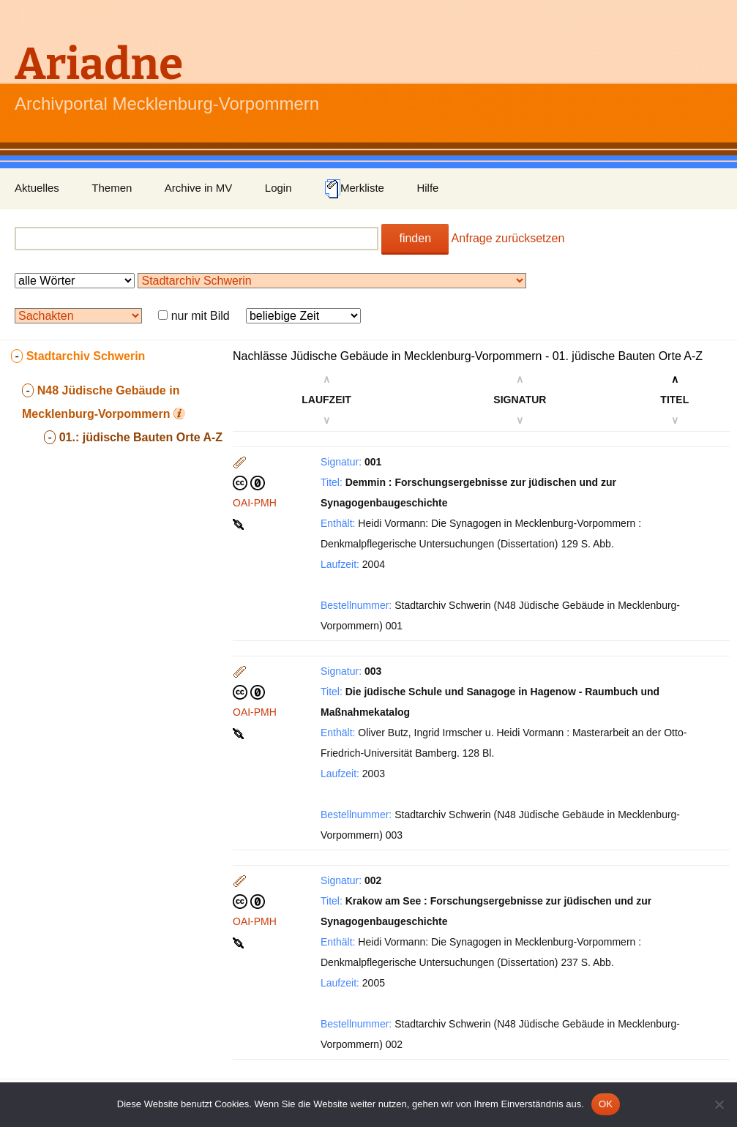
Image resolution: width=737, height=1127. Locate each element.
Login (278, 187)
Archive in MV (199, 187)
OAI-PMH (255, 503)
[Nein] (718, 1104)
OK (606, 1103)
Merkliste (354, 188)
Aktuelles (37, 187)
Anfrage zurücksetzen (508, 238)
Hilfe (427, 187)
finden (415, 238)
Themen (111, 187)
